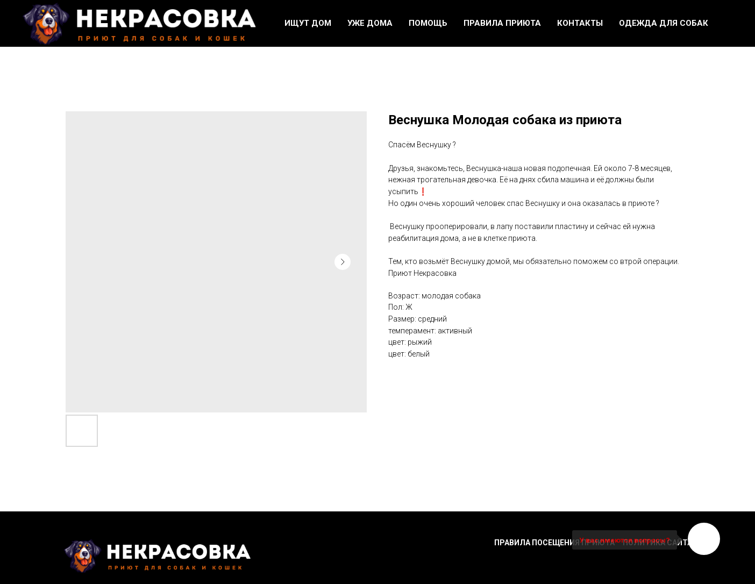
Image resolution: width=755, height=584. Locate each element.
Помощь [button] (428, 23)
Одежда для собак (663, 23)
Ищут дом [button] (307, 23)
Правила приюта (502, 23)
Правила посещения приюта (554, 542)
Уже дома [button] (370, 23)
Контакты (580, 23)
